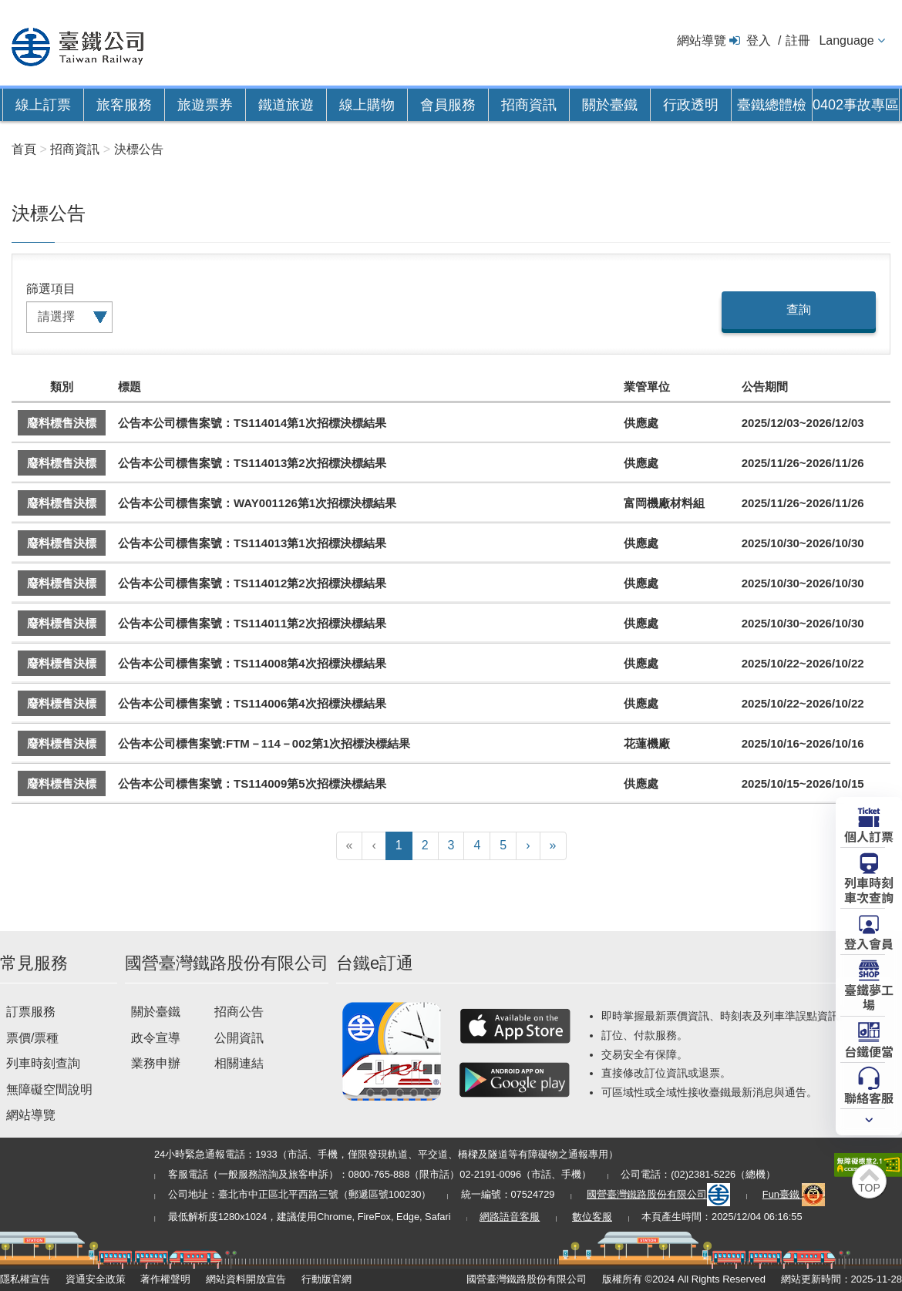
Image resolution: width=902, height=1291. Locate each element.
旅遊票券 (205, 105)
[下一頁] (528, 846)
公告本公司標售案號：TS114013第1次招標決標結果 (252, 543)
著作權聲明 (165, 1279)
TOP (869, 1188)
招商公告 (239, 1011)
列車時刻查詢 (43, 1063)
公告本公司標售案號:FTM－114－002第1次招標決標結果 (264, 743)
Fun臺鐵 (794, 1194)
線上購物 (367, 105)
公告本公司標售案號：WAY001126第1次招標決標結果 (257, 502)
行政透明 (691, 105)
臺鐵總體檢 (771, 105)
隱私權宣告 (25, 1279)
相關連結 (239, 1063)
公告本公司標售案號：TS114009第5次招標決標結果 (252, 783)
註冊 (798, 40)
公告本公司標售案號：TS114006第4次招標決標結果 (252, 703)
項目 (63, 288)
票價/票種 (32, 1037)
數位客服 (592, 1216)
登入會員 (869, 942)
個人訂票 (869, 835)
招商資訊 (529, 105)
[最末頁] (553, 846)
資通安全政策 (96, 1279)
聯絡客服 (869, 1096)
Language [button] (846, 40)
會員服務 (448, 105)
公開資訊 (239, 1037)
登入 (758, 40)
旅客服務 (124, 105)
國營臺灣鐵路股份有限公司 (658, 1194)
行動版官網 (326, 1279)
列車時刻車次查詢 (869, 889)
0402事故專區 (856, 105)
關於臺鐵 (610, 105)
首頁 (24, 149)
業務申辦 (155, 1063)
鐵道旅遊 (286, 105)
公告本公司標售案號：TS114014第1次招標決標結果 (252, 422)
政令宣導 (155, 1037)
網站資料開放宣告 (246, 1279)
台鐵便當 (869, 1050)
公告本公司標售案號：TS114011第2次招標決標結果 (252, 623)
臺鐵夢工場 (869, 996)
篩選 (38, 288)
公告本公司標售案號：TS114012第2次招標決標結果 (252, 583)
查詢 (798, 309)
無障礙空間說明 (49, 1089)
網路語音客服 (510, 1216)
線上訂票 (43, 105)
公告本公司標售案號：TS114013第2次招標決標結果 (252, 462)
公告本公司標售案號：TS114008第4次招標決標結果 (252, 663)
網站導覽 (701, 40)
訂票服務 (31, 1011)
